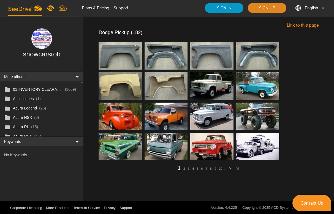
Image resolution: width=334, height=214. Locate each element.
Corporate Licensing (26, 208)
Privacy (110, 208)
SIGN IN (224, 8)
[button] (311, 203)
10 (220, 168)
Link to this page (303, 25)
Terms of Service (86, 208)
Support (121, 8)
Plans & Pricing (95, 8)
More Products (57, 208)
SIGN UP (267, 8)
